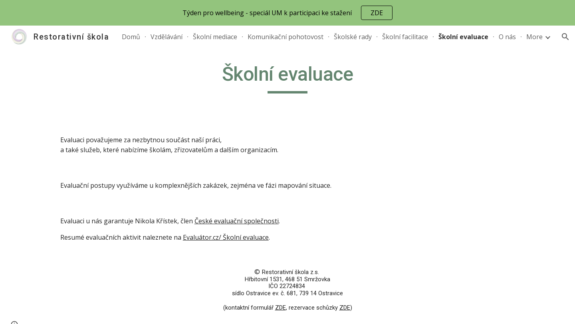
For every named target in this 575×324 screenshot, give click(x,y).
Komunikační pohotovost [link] (285, 36)
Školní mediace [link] (215, 36)
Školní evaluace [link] (463, 36)
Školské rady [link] (353, 36)
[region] (287, 13)
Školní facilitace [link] (405, 36)
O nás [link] (507, 36)
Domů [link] (131, 36)
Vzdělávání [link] (166, 36)
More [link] (534, 36)
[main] (287, 78)
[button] (565, 36)
